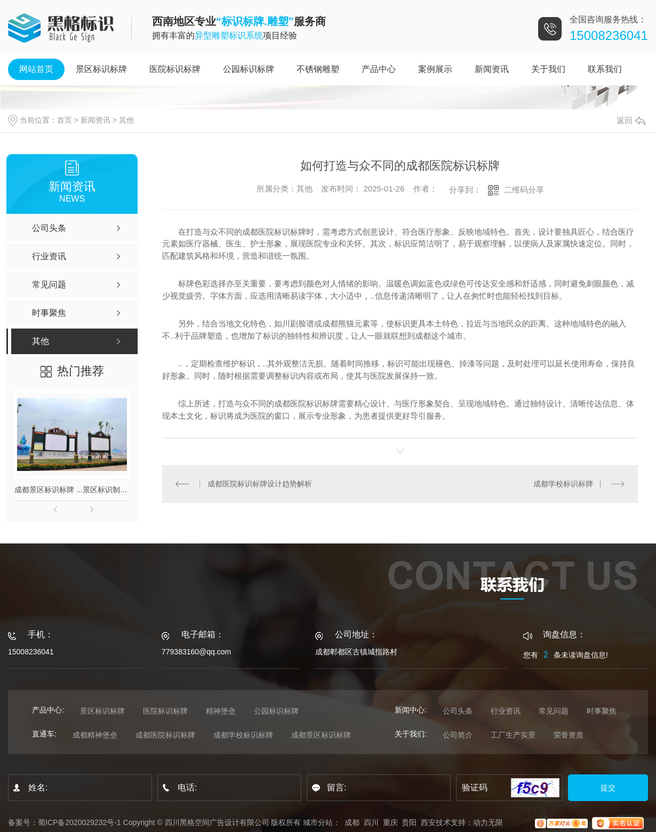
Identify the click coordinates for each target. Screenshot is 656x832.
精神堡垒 (221, 711)
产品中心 (379, 69)
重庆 (390, 822)
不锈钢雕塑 (318, 69)
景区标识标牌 (101, 69)
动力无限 (488, 822)
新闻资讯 (492, 69)
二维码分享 (524, 189)
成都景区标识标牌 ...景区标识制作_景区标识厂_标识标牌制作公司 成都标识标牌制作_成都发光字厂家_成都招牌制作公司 (72, 489)
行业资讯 (506, 711)
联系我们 (605, 69)
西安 (428, 822)
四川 (371, 822)
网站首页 (36, 69)
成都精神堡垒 (95, 735)
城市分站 (318, 822)
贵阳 (409, 822)
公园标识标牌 (248, 69)
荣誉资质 (568, 735)
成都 (352, 822)
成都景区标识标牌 (321, 735)
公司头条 (458, 711)
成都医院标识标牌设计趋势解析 (259, 483)
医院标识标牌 (175, 69)
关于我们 (548, 69)
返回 (631, 120)
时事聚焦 (602, 711)
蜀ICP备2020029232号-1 (79, 822)
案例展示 (435, 69)
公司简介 (458, 735)
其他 (126, 120)
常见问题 (554, 711)
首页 (64, 120)
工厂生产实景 (513, 735)
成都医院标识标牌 (165, 735)
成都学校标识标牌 (563, 483)
